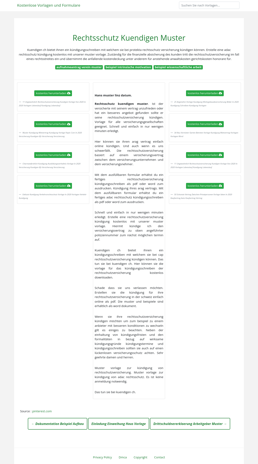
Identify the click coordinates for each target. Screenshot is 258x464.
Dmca (123, 457)
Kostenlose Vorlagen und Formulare (48, 5)
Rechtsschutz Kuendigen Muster (129, 38)
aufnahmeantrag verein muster (79, 67)
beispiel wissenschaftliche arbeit (178, 67)
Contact (159, 457)
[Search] (209, 5)
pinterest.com (42, 411)
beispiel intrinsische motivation (128, 67)
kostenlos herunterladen (53, 93)
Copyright (140, 457)
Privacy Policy (102, 457)
